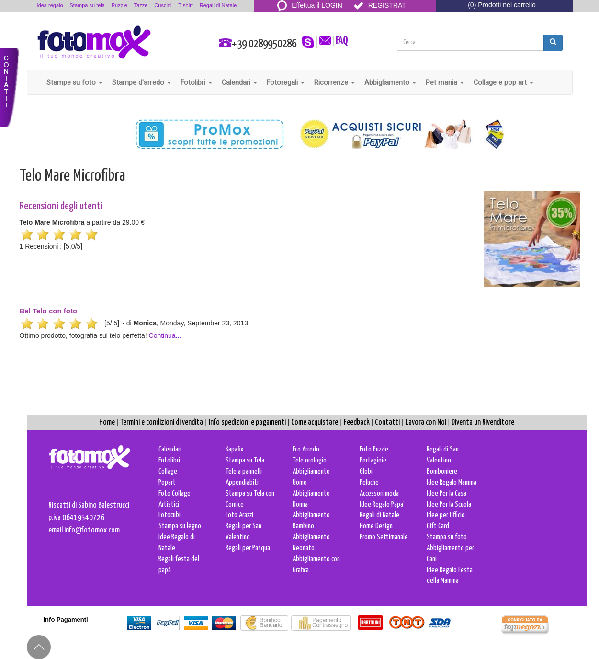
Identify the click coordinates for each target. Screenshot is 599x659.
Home (107, 422)
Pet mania (445, 82)
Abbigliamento (390, 82)
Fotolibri (196, 82)
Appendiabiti (242, 482)
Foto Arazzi (239, 515)
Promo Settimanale (384, 537)
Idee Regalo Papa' (382, 504)
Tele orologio (310, 460)
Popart (167, 482)
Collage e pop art (503, 82)
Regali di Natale (218, 5)
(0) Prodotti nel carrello (502, 5)
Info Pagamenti (66, 619)
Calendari (239, 82)
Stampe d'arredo (141, 82)
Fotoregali (286, 82)
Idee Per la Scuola (449, 504)
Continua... (165, 335)
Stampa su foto (447, 537)
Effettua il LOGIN (309, 5)
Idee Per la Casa (446, 493)
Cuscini (162, 5)
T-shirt (185, 5)
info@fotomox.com (92, 530)
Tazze (141, 5)
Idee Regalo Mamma (451, 482)
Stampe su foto (74, 82)
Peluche (369, 482)
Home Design (376, 526)
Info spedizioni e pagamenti (247, 422)
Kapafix (235, 449)
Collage (167, 471)
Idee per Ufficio (446, 515)
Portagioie (373, 460)
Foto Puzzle (374, 449)
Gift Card (438, 526)
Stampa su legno (179, 526)
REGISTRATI (381, 5)
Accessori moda (379, 493)
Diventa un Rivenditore (483, 422)
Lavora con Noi (426, 422)
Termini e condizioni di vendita (161, 422)
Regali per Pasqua (248, 548)
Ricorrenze (334, 82)
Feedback (357, 422)
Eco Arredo (306, 449)
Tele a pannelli (244, 471)
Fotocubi (169, 515)
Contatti (387, 422)
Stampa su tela (87, 5)
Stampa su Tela (245, 460)
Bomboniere (442, 471)
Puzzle (119, 5)
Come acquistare (314, 422)
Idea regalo (50, 5)
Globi (366, 471)
